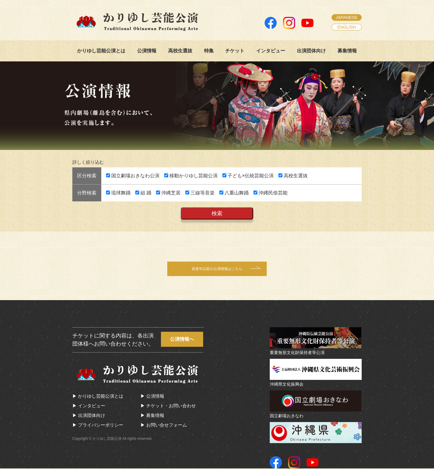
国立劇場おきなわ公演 (132, 175)
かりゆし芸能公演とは (101, 50)
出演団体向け (311, 50)
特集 (209, 50)
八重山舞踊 (234, 192)
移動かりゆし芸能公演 (191, 175)
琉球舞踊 (118, 192)
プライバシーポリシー (102, 425)
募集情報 (347, 50)
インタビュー (270, 50)
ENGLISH (346, 27)
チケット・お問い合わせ (173, 406)
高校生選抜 (180, 50)
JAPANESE (346, 17)
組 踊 (143, 192)
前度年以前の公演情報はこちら (217, 269)
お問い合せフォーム (168, 425)
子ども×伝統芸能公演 (248, 175)
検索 (217, 213)
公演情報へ (182, 339)
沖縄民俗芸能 (270, 192)
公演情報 (146, 50)
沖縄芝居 (168, 192)
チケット (234, 50)
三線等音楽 (200, 192)
